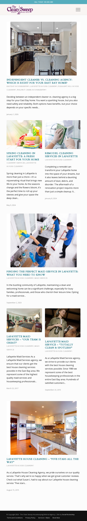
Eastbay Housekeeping (18, 86)
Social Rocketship (68, 514)
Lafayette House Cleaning (43, 86)
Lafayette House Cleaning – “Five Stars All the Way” (43, 460)
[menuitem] (76, 9)
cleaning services (16, 163)
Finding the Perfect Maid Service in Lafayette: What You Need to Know (42, 273)
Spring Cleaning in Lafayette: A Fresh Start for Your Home (23, 156)
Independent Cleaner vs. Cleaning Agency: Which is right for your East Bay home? (39, 81)
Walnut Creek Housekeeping (31, 90)
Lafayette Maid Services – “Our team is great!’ (24, 340)
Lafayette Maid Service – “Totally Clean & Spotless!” (59, 345)
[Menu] (76, 9)
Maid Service (41, 278)
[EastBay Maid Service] (36, 9)
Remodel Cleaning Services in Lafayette (61, 155)
